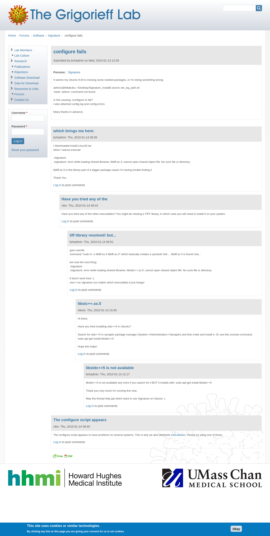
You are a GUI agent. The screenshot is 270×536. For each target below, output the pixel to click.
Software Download (27, 77)
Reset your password (25, 150)
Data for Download (26, 83)
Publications (22, 66)
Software (38, 35)
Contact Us (21, 99)
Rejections (21, 72)
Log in (57, 185)
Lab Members (23, 50)
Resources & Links (26, 88)
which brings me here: (73, 131)
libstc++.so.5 (89, 303)
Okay (236, 530)
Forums (24, 35)
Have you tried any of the (85, 199)
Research (20, 61)
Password (18, 126)
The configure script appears (79, 420)
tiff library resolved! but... (93, 235)
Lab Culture (22, 55)
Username (19, 112)
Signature (54, 35)
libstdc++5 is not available (110, 368)
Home (12, 35)
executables (178, 434)
